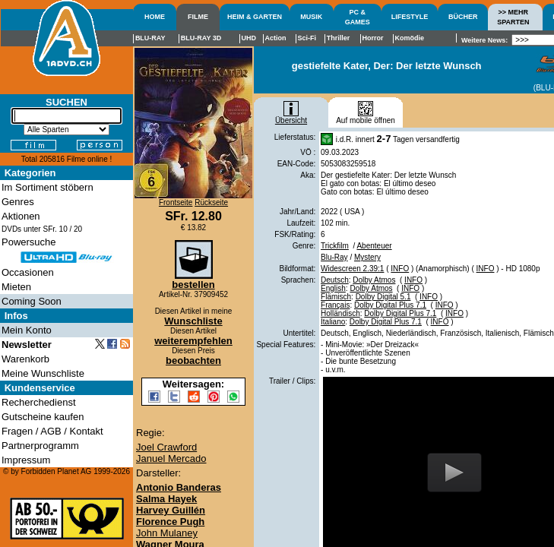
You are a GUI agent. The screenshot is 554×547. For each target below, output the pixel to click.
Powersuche (29, 242)
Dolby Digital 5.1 (383, 296)
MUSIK (311, 17)
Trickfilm (335, 246)
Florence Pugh (170, 521)
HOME (154, 17)
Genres (18, 201)
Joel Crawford (166, 447)
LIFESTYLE (410, 17)
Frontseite (175, 202)
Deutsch (335, 280)
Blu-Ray (334, 257)
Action (275, 38)
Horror (372, 38)
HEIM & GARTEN (254, 17)
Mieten (16, 286)
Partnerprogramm (40, 445)
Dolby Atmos (374, 280)
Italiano (333, 322)
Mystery (367, 257)
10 (63, 229)
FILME (198, 17)
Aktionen (21, 216)
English (333, 288)
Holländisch (340, 313)
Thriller (338, 38)
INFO (400, 268)
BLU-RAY (150, 38)
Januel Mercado (171, 458)
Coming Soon (32, 301)
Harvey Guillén (170, 510)
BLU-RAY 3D (201, 38)
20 (78, 229)
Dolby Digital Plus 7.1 (390, 305)
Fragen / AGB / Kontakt (52, 431)
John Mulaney (167, 533)
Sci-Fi (307, 38)
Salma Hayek (166, 498)
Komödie (410, 38)
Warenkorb (25, 359)
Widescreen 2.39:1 (352, 268)
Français (335, 305)
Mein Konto (27, 330)
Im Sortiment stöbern (47, 187)
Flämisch (336, 296)
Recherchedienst (39, 402)
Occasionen (28, 272)
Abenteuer (373, 246)
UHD (249, 38)
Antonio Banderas (178, 487)
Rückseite (211, 202)
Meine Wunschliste (43, 373)
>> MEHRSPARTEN (513, 17)
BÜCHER (463, 17)
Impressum (26, 460)
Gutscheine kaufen (43, 416)
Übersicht (291, 117)
